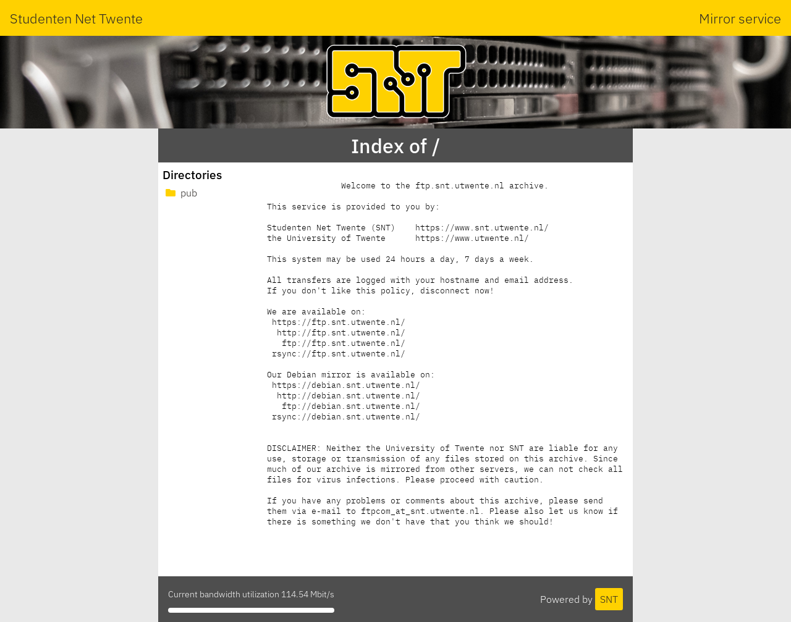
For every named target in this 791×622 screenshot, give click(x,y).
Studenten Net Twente (76, 18)
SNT (609, 599)
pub (180, 193)
